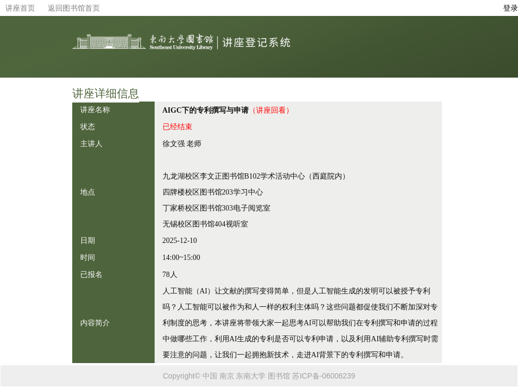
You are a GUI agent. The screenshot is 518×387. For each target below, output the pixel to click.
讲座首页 (20, 8)
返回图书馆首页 (74, 8)
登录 (510, 8)
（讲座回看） (271, 110)
